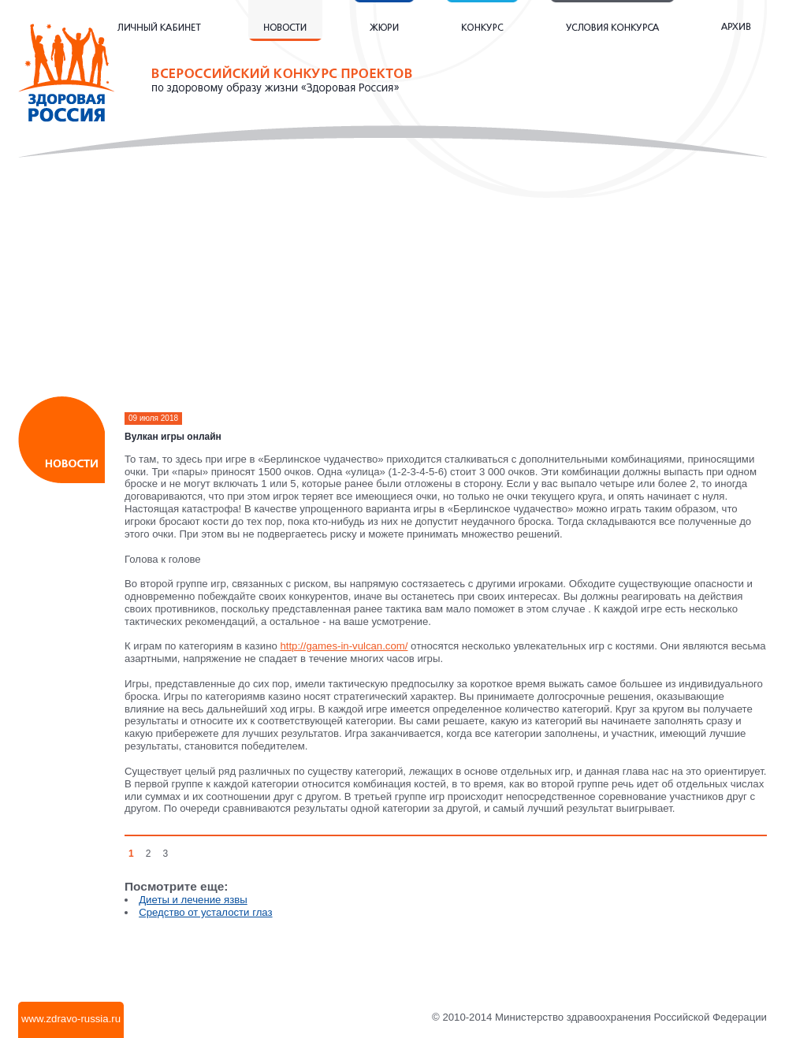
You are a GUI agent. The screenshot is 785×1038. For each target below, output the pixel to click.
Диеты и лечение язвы (193, 900)
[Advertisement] (392, 283)
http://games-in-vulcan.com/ (343, 646)
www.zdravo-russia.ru (71, 1019)
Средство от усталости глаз (205, 912)
